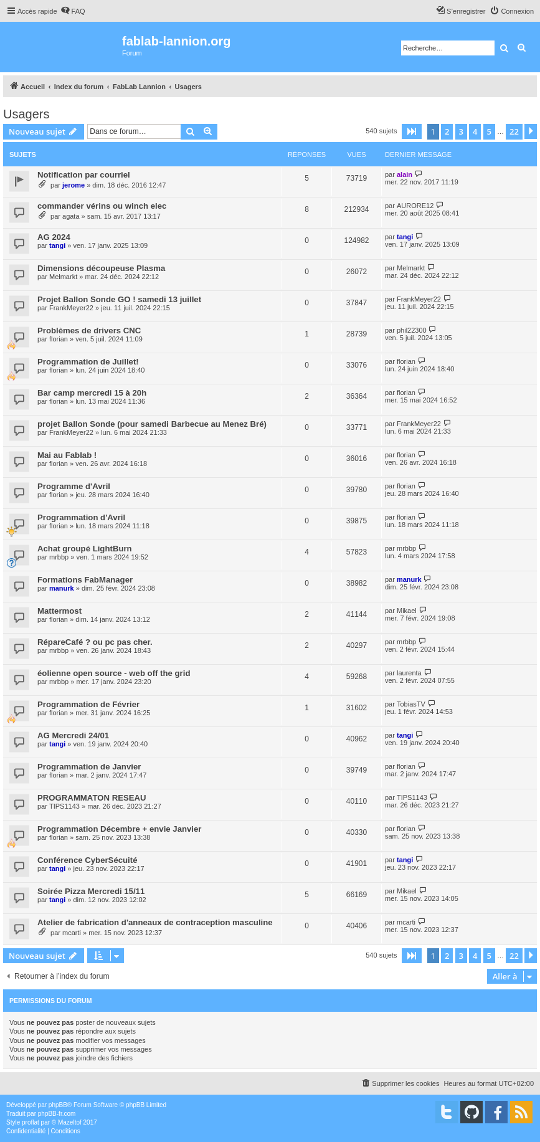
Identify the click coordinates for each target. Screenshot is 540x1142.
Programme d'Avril (73, 486)
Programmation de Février (88, 704)
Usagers (26, 114)
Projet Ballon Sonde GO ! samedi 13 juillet (119, 299)
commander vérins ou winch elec (101, 206)
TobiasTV (411, 704)
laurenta (409, 673)
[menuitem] (72, 11)
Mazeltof (70, 1122)
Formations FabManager (85, 579)
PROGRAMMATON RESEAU (91, 797)
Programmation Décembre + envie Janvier (119, 829)
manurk (61, 588)
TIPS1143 (64, 806)
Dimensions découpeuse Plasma (101, 268)
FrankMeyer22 (71, 308)
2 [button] (447, 131)
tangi (57, 245)
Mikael (407, 610)
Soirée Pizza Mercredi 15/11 (90, 891)
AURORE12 (415, 205)
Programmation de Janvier (89, 766)
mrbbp (59, 557)
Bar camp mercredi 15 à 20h (91, 392)
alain (404, 174)
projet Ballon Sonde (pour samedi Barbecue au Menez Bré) (152, 424)
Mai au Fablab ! (67, 455)
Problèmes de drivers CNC (89, 330)
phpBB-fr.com (57, 1113)
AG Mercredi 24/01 (73, 735)
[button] (412, 131)
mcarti (71, 932)
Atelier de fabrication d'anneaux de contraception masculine (155, 922)
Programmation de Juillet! (88, 361)
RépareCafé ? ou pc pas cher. (95, 642)
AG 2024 (53, 237)
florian (58, 339)
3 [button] (461, 131)
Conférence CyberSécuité (87, 860)
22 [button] (514, 131)
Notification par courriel (83, 174)
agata (71, 216)
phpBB (58, 1105)
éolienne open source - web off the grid (113, 673)
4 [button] (475, 131)
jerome (73, 185)
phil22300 (412, 330)
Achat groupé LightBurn (84, 548)
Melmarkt (63, 276)
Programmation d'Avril (81, 517)
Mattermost (59, 611)
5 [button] (489, 131)
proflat (30, 1122)
